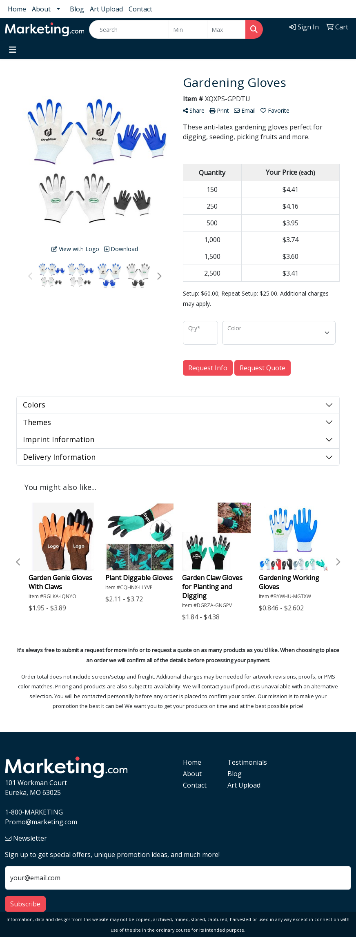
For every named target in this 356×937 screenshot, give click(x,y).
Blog (77, 8)
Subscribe (25, 903)
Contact (140, 8)
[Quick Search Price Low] (188, 29)
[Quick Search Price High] (226, 29)
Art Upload (106, 8)
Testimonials (244, 762)
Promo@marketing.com (41, 821)
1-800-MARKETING (34, 812)
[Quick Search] (129, 29)
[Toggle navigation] (12, 50)
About (41, 8)
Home (17, 8)
